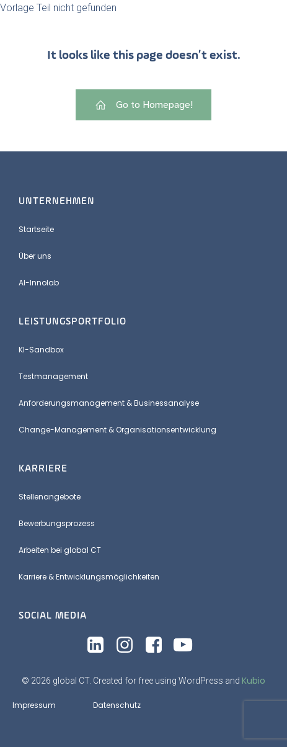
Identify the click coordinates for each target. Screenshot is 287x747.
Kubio (253, 680)
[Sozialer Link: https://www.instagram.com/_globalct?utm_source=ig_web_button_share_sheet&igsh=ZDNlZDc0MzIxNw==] (129, 645)
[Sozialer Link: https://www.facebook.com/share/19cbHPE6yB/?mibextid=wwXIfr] (158, 645)
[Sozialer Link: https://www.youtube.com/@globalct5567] (187, 645)
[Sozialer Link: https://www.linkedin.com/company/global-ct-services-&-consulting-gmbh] (100, 645)
